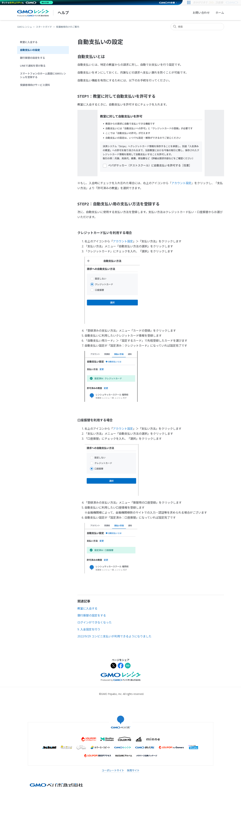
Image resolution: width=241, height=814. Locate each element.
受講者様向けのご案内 (67, 26)
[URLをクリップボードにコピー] (128, 666)
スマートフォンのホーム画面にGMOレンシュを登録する (43, 75)
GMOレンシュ (24, 26)
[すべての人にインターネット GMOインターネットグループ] (216, 2)
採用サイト (133, 770)
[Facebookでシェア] (120, 666)
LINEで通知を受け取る (32, 65)
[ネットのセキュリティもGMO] (27, 2)
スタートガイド (44, 26)
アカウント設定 (181, 183)
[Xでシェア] (113, 666)
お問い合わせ (201, 13)
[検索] (197, 26)
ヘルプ (63, 12)
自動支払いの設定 (30, 50)
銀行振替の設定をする (32, 57)
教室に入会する (28, 42)
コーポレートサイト (113, 770)
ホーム (219, 13)
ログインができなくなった (94, 622)
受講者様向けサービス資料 (35, 85)
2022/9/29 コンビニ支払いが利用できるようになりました (114, 636)
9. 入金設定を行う (88, 629)
